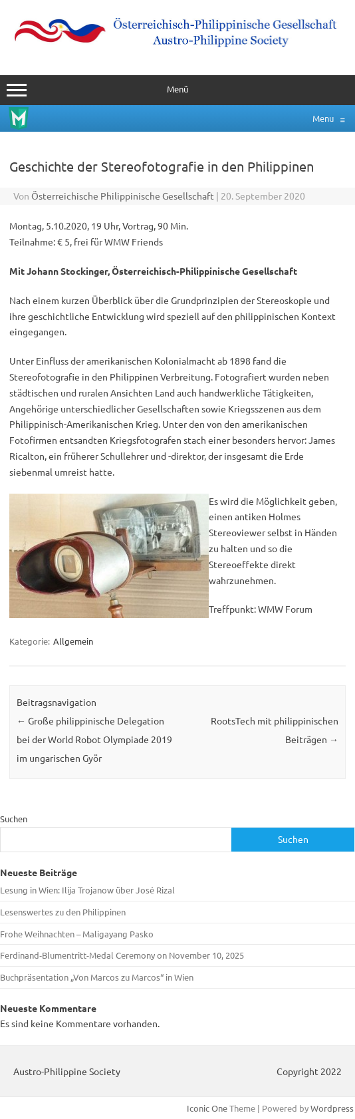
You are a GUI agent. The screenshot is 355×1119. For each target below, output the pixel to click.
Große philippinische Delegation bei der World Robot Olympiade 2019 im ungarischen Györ (94, 739)
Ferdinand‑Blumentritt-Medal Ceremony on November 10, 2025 (122, 955)
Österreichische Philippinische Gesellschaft (122, 196)
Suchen (13, 818)
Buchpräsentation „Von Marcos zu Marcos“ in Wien (96, 977)
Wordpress (332, 1108)
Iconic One (207, 1108)
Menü (177, 90)
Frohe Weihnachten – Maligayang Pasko (77, 933)
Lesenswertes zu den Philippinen (63, 911)
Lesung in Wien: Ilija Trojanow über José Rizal (87, 889)
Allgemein (73, 641)
